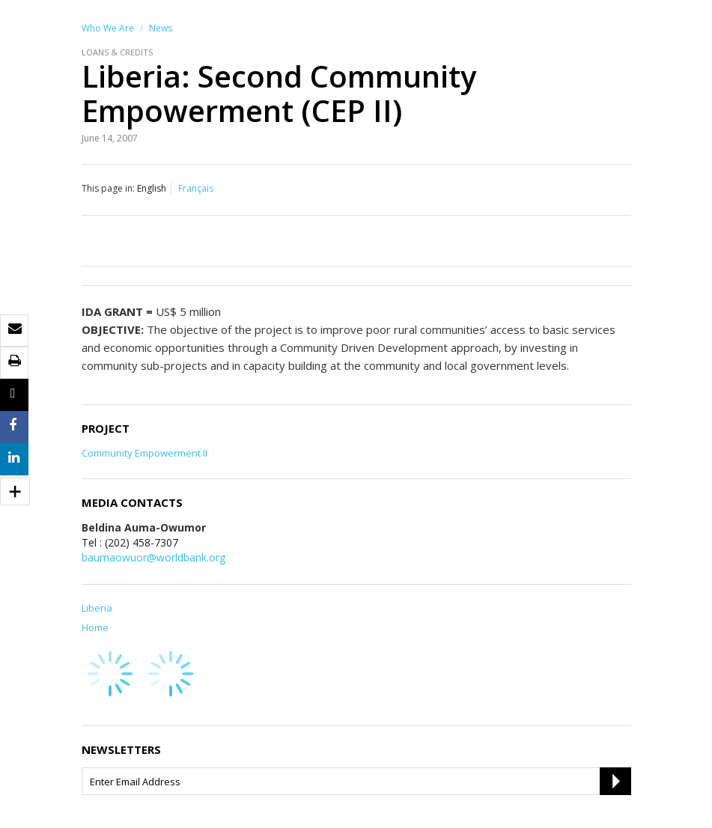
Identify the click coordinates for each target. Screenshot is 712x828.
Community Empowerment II (144, 453)
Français (195, 188)
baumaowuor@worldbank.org (153, 557)
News (160, 28)
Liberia (97, 608)
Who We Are (108, 28)
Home (95, 627)
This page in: (108, 188)
